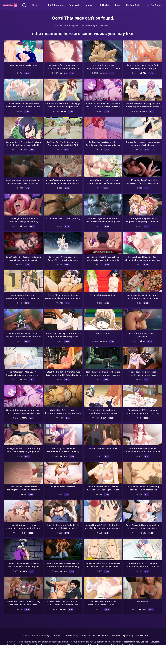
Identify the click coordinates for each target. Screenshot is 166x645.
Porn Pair (115, 635)
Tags (117, 5)
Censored (74, 5)
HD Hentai (104, 5)
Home (35, 5)
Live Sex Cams (153, 5)
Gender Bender (88, 635)
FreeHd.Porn (142, 635)
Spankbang (128, 635)
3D (18, 635)
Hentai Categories (53, 5)
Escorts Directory (40, 635)
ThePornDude (133, 5)
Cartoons (56, 635)
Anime (26, 635)
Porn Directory (71, 635)
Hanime (89, 5)
